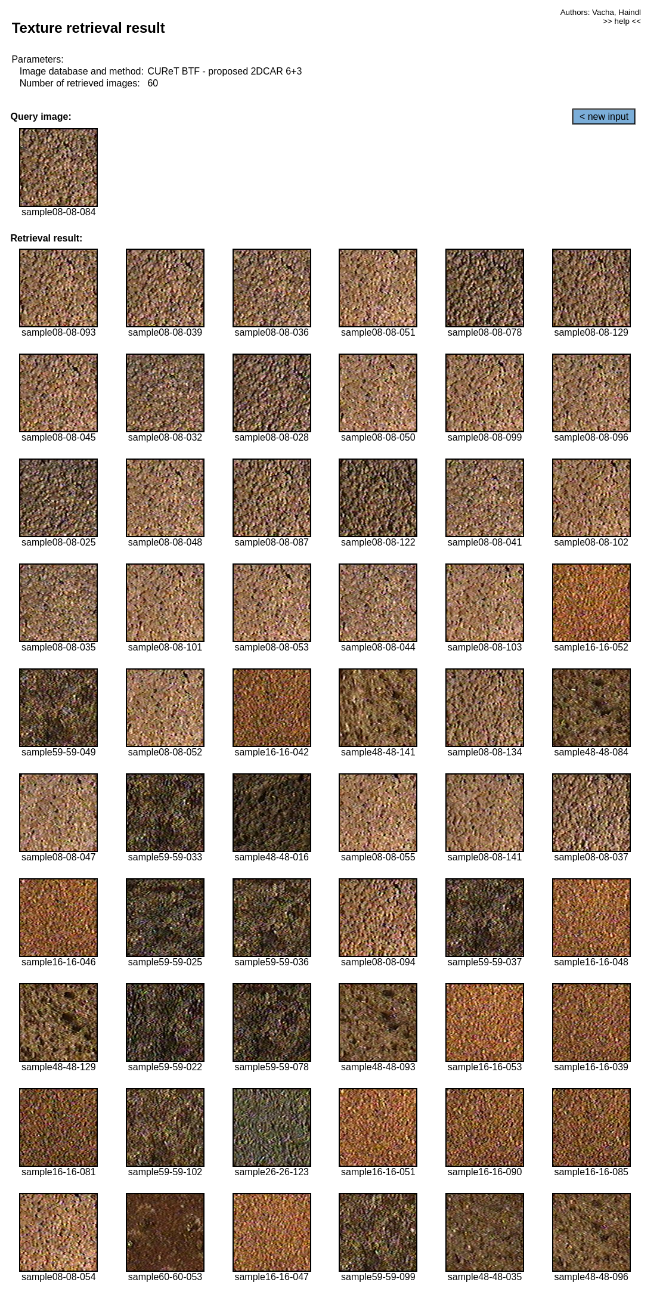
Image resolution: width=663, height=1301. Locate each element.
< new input (604, 116)
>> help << (622, 21)
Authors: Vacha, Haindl (600, 12)
